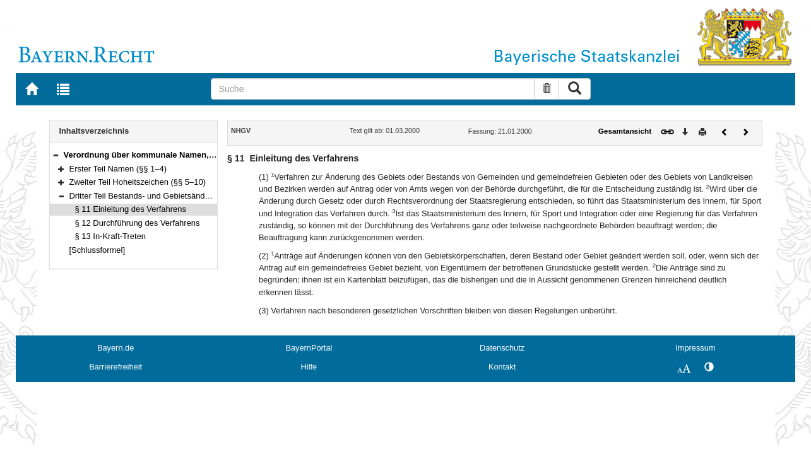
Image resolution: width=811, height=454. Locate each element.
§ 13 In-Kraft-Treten (110, 236)
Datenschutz (502, 347)
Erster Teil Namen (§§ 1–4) (118, 168)
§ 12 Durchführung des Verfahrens (137, 223)
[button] (55, 155)
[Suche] (373, 89)
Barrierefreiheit (115, 366)
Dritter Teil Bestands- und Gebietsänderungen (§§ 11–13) (173, 196)
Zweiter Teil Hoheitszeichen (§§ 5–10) (137, 182)
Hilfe (309, 366)
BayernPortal (308, 347)
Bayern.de (115, 347)
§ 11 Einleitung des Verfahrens (130, 209)
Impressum (695, 347)
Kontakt (502, 366)
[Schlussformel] (97, 250)
